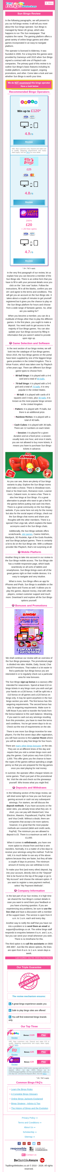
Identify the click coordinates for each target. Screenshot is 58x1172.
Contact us (31, 1155)
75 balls (36, 386)
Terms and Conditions (28, 1122)
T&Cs (28, 152)
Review (29, 142)
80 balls (40, 379)
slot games (27, 534)
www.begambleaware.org (25, 1159)
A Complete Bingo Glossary (24, 1094)
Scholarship (28, 1132)
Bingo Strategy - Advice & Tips (25, 1103)
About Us (28, 1127)
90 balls (42, 398)
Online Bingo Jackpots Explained (27, 1099)
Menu (50, 3)
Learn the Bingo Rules (22, 1089)
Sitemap (28, 1137)
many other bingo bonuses (28, 746)
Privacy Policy (28, 1118)
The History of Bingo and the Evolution (29, 1108)
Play (43, 1035)
